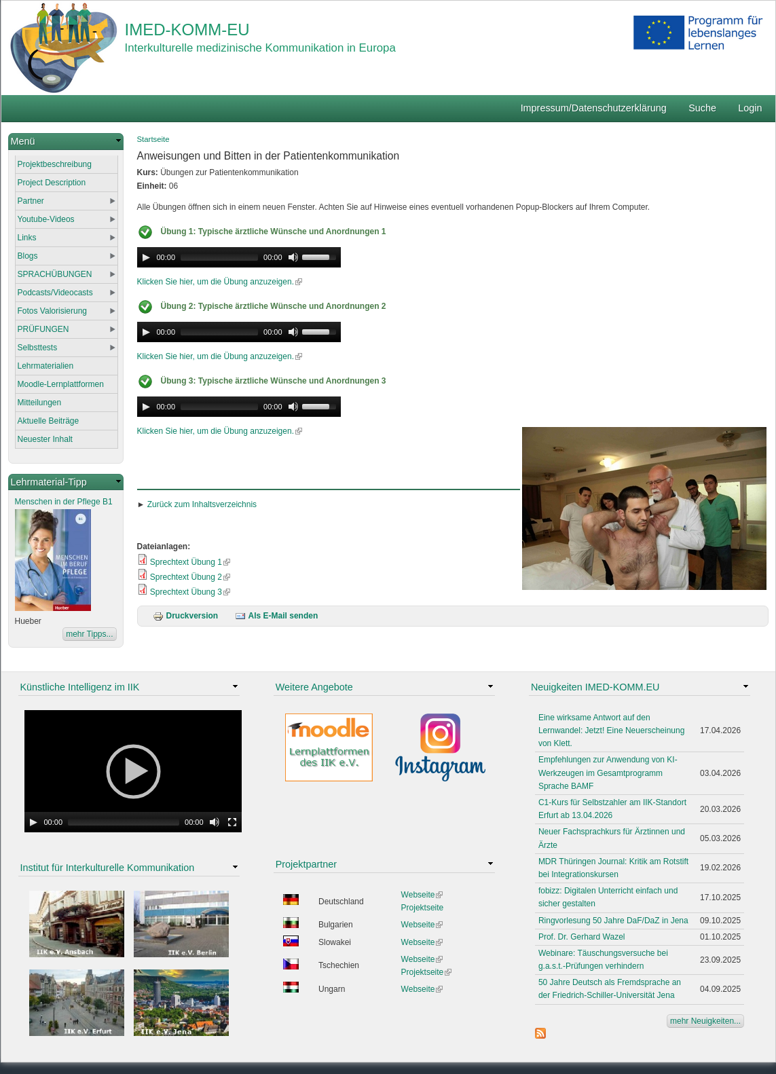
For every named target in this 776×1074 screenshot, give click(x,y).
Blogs (28, 256)
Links (27, 237)
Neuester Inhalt (45, 439)
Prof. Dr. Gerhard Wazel (581, 937)
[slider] (219, 257)
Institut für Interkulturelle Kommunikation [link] (107, 867)
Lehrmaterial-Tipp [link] (49, 482)
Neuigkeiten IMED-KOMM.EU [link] (595, 687)
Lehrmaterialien (46, 366)
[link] (66, 141)
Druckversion (186, 616)
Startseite (153, 139)
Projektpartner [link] (306, 864)
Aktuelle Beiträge (48, 421)
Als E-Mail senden (276, 616)
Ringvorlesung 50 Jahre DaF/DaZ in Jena (613, 920)
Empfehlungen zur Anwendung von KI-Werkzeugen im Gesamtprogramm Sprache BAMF (608, 772)
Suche (702, 108)
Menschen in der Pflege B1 (64, 501)
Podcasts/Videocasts (55, 292)
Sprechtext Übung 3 (190, 592)
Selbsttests (38, 347)
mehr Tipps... (89, 634)
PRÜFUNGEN (43, 329)
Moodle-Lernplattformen (61, 384)
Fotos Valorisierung (53, 311)
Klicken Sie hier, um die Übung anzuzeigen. (219, 281)
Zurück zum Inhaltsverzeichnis (202, 504)
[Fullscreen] (232, 822)
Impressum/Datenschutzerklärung (594, 108)
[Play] (146, 257)
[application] (239, 257)
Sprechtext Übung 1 (190, 562)
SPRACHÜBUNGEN (55, 274)
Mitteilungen (40, 402)
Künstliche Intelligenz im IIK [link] (80, 687)
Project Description (52, 182)
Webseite (422, 895)
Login (750, 108)
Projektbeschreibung (55, 164)
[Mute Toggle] (293, 257)
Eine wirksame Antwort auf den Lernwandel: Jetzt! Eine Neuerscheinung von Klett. (611, 730)
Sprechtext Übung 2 (190, 577)
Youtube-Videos (46, 219)
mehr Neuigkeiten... (705, 1021)
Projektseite (422, 907)
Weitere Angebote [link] (314, 687)
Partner (31, 201)
